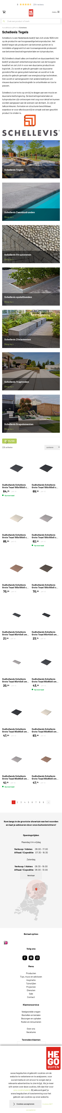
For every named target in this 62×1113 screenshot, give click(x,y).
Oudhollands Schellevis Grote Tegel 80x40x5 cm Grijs (14, 681)
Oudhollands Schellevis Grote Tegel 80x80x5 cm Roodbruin (44, 778)
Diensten (31, 990)
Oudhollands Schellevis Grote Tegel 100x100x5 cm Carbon (45, 487)
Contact (31, 997)
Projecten (31, 986)
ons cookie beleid (21, 1090)
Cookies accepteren (25, 1104)
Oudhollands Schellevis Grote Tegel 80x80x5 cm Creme (44, 731)
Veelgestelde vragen (31, 1011)
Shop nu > (9, 174)
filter (9, 441)
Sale (31, 993)
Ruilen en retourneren (31, 1021)
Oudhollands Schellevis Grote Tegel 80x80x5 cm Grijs (14, 778)
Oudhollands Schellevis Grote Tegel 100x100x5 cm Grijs (45, 537)
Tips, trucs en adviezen (31, 976)
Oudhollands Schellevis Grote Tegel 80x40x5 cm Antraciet (14, 634)
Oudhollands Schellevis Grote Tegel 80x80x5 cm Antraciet (44, 681)
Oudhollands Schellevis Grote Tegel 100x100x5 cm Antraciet (15, 487)
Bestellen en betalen (31, 1015)
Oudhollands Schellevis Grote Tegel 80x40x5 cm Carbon (44, 634)
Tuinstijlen (31, 983)
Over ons (31, 1028)
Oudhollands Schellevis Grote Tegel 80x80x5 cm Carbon (14, 731)
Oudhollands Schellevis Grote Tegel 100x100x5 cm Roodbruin (15, 587)
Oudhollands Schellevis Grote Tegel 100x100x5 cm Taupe (45, 587)
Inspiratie (31, 980)
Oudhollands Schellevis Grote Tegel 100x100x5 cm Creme (15, 537)
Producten (31, 973)
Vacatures (31, 1032)
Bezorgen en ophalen (31, 1018)
